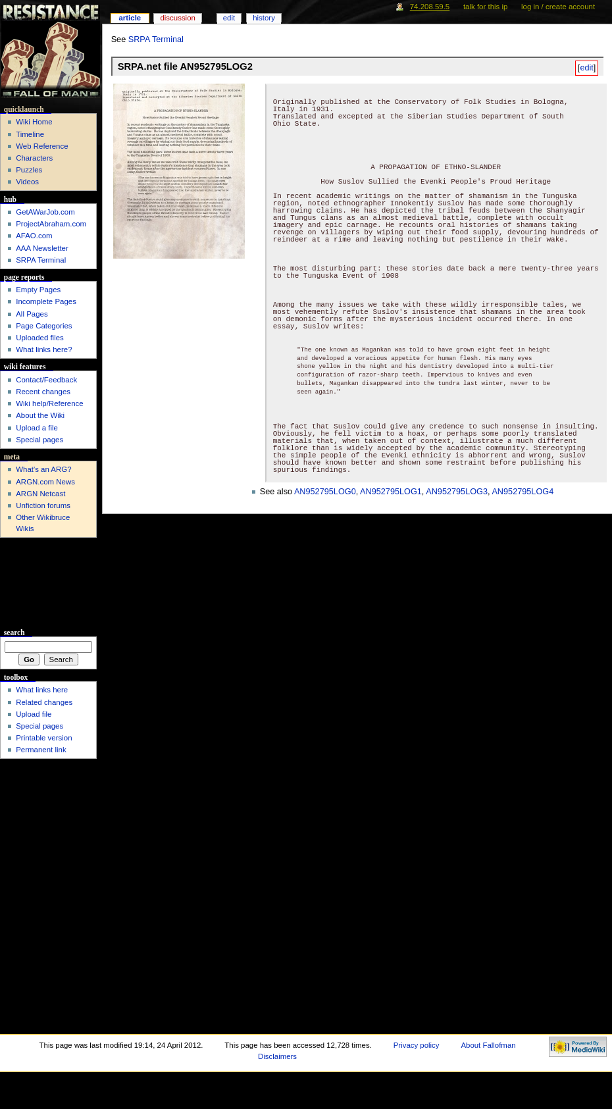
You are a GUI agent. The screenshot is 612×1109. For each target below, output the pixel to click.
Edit (229, 18)
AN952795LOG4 (522, 491)
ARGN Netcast (40, 494)
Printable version (44, 738)
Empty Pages (38, 290)
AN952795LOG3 (457, 491)
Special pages (39, 440)
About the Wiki (40, 415)
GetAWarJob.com (45, 212)
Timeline (30, 134)
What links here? (44, 349)
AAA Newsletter (42, 248)
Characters (34, 158)
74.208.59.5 (430, 7)
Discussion (177, 18)
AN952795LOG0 (325, 491)
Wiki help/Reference (50, 403)
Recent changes (43, 392)
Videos (27, 182)
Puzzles (29, 170)
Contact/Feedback (46, 380)
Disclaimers (277, 1056)
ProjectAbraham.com (51, 224)
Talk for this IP (485, 7)
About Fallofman (488, 1045)
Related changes (44, 702)
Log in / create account (558, 7)
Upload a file (37, 428)
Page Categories (44, 326)
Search (14, 632)
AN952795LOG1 (391, 491)
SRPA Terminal (156, 39)
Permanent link (41, 750)
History (264, 18)
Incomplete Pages (46, 301)
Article (129, 18)
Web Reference (42, 146)
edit (586, 67)
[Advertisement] (48, 583)
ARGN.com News (45, 482)
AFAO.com (34, 236)
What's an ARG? (43, 469)
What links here (42, 690)
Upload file (33, 714)
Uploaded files (40, 338)
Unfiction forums (43, 505)
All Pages (31, 314)
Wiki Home (34, 122)
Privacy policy (417, 1045)
